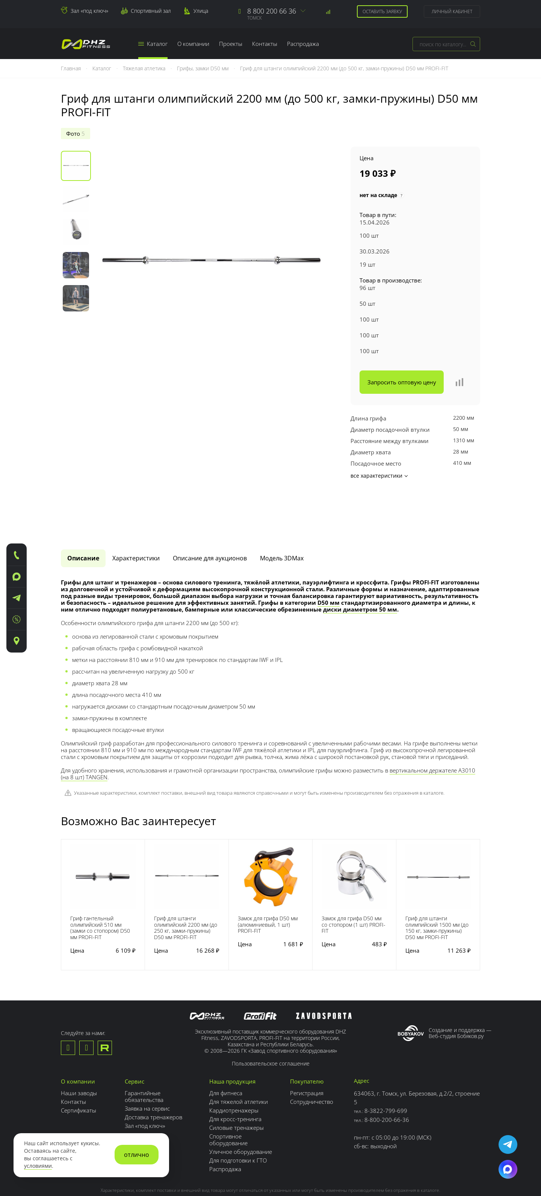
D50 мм (328, 558)
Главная (71, 68)
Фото (75, 133)
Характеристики (136, 514)
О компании (193, 43)
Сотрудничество (311, 1057)
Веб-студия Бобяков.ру (456, 992)
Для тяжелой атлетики (238, 1057)
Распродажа (303, 43)
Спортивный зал (151, 10)
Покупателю (306, 1037)
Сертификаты (78, 1066)
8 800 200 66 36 (271, 10)
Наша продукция (232, 1037)
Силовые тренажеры (236, 1083)
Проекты (230, 43)
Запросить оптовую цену (401, 382)
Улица (200, 10)
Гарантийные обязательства (144, 1052)
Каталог (153, 43)
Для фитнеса (225, 1049)
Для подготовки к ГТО (238, 1116)
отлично (136, 1154)
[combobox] (446, 44)
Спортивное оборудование (228, 1095)
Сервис (134, 1037)
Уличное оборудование (240, 1107)
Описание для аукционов (210, 514)
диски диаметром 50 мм (360, 565)
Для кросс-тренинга (235, 1075)
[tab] (83, 514)
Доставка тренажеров (153, 1073)
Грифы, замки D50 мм (203, 68)
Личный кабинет (452, 11)
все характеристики (379, 475)
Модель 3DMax (282, 514)
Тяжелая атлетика (145, 68)
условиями (38, 1166)
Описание (83, 514)
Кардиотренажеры (233, 1066)
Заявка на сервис (147, 1064)
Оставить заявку (382, 11)
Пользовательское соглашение (271, 1019)
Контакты (264, 43)
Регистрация (306, 1049)
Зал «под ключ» (89, 10)
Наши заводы (79, 1049)
